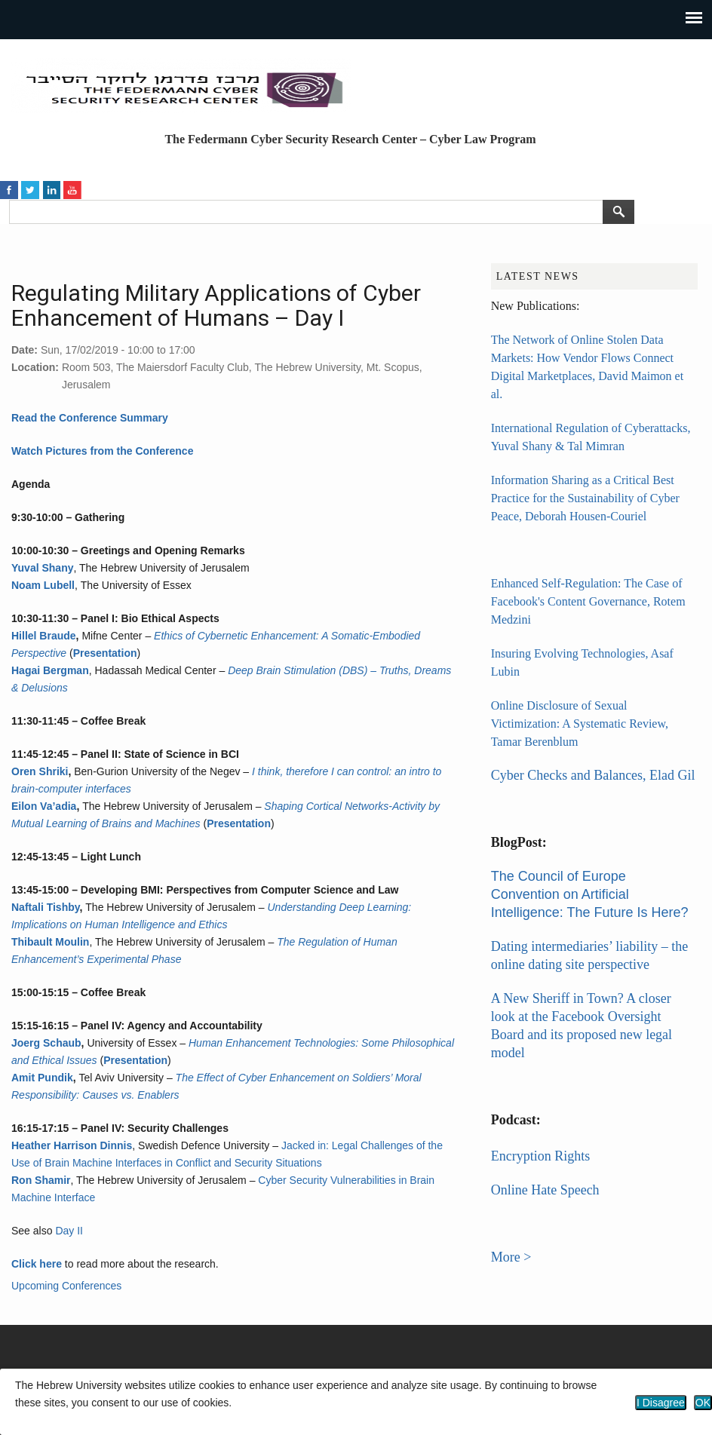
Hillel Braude (43, 636)
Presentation (105, 653)
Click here (36, 1264)
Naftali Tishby (45, 907)
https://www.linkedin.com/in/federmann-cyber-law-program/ (51, 188)
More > (511, 1257)
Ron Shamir (41, 1180)
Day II (69, 1231)
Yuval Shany (42, 568)
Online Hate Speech (545, 1189)
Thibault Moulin (50, 942)
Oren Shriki (39, 771)
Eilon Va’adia (43, 806)
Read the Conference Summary (89, 418)
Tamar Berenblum (534, 741)
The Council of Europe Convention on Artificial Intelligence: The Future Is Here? (590, 894)
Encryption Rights (541, 1156)
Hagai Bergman (50, 670)
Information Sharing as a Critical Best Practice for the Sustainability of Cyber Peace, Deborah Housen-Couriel (585, 498)
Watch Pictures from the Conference (102, 451)
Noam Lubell (43, 585)
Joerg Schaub (46, 1043)
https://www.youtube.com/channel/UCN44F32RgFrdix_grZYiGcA (72, 188)
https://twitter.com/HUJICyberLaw (30, 188)
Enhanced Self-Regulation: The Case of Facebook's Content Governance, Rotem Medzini (588, 601)
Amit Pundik (42, 1078)
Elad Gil (672, 775)
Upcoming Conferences (66, 1286)
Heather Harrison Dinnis (71, 1145)
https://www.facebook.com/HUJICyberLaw (9, 188)
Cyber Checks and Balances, (570, 775)
